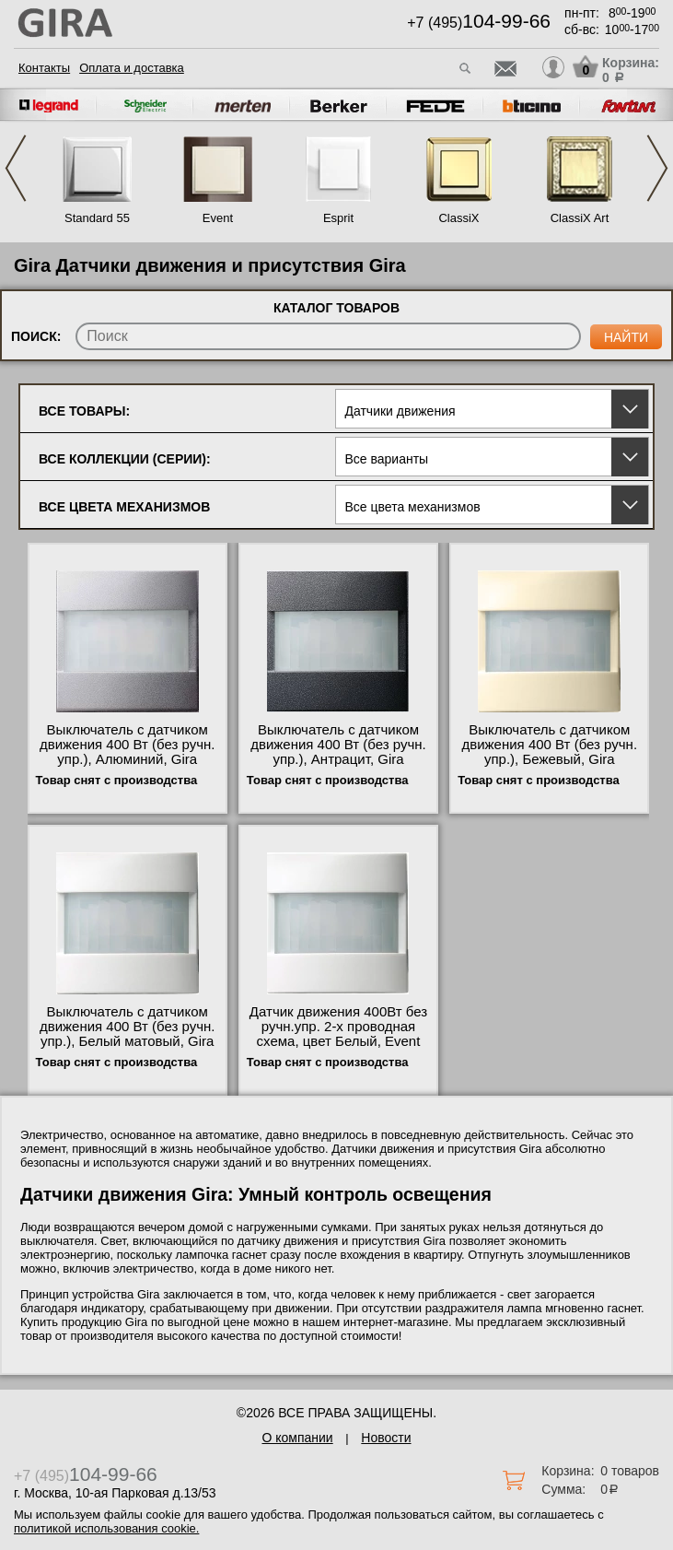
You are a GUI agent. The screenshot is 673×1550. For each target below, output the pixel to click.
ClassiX (458, 218)
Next (657, 168)
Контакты (44, 68)
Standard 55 (97, 218)
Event (218, 218)
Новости (386, 1437)
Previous (16, 168)
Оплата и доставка (131, 68)
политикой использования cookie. (106, 1528)
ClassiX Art (580, 218)
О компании (296, 1437)
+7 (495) (479, 22)
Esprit (338, 218)
